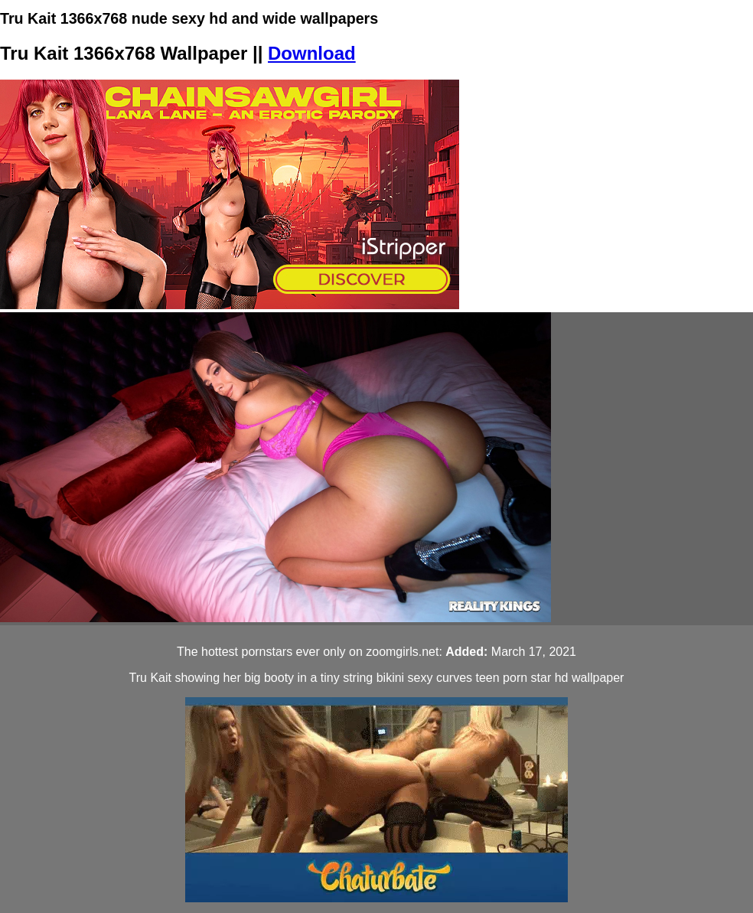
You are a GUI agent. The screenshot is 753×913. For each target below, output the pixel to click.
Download (312, 53)
